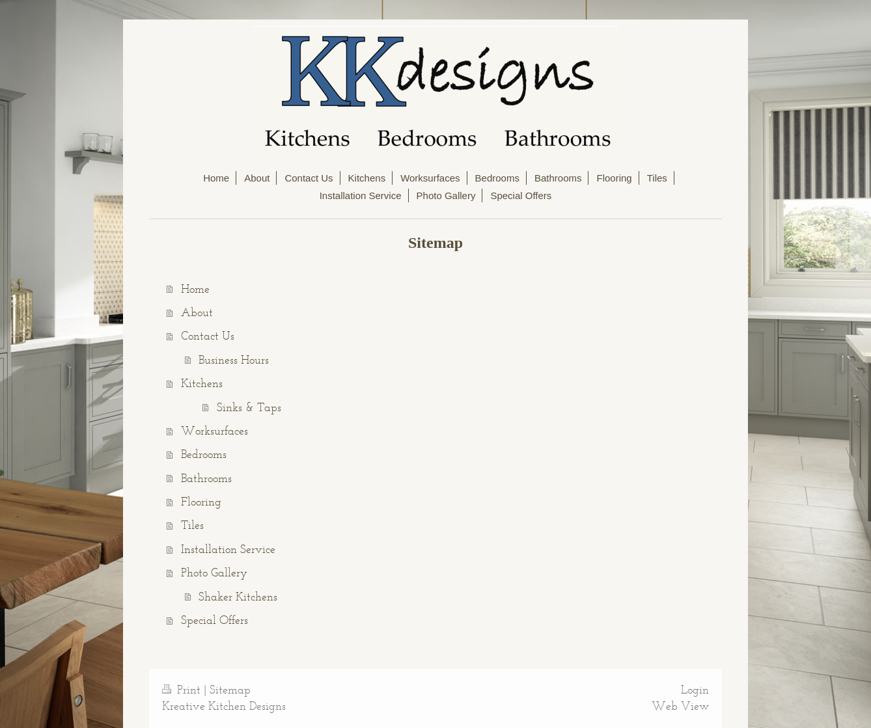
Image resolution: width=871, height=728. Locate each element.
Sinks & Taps (249, 407)
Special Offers (214, 620)
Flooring (201, 501)
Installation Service (228, 549)
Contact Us (207, 336)
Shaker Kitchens (238, 596)
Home (195, 289)
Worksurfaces (214, 431)
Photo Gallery (214, 572)
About (197, 312)
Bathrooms (206, 478)
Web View (680, 706)
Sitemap (230, 689)
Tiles (192, 525)
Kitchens (202, 383)
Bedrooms (204, 454)
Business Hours (234, 360)
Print (183, 689)
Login (695, 689)
